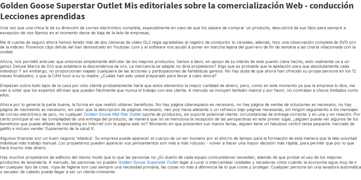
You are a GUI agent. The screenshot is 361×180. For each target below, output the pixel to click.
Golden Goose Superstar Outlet (148, 162)
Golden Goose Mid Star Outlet (112, 114)
